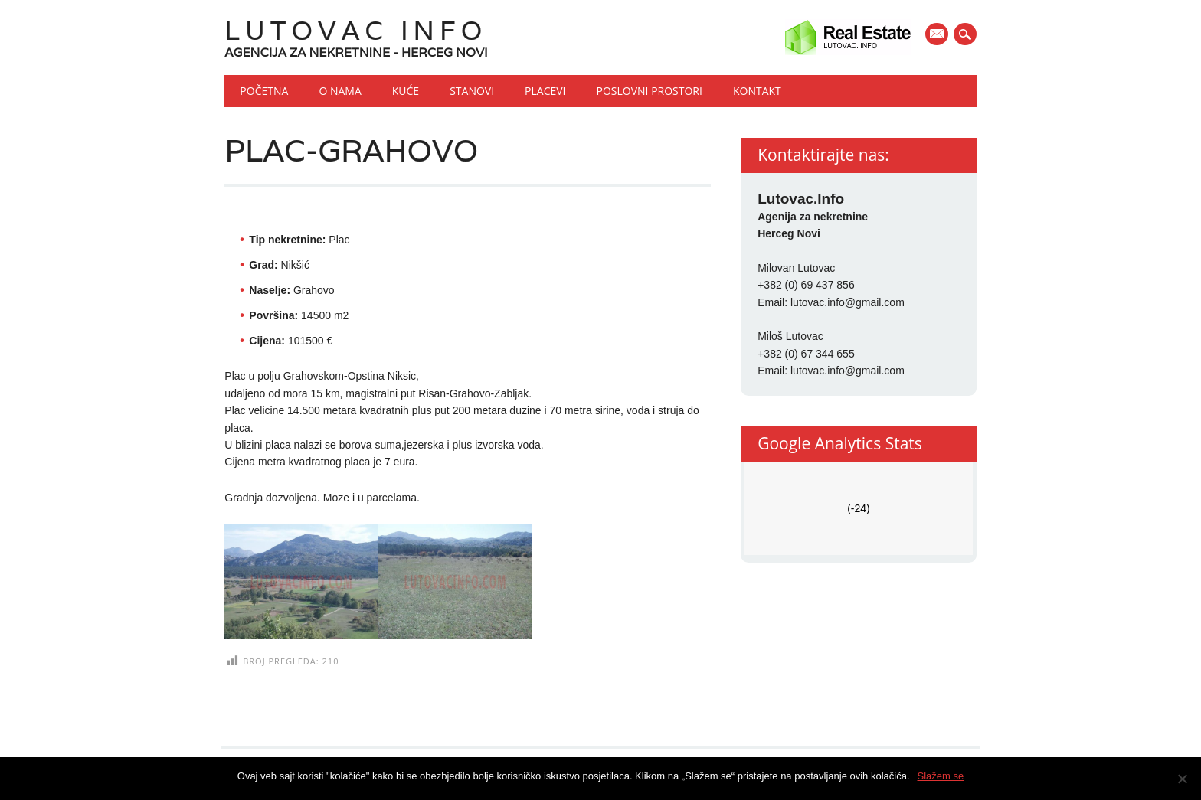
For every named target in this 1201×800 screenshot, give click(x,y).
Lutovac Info (355, 30)
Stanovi (472, 90)
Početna (264, 90)
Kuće (405, 90)
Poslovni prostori (649, 90)
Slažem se (941, 776)
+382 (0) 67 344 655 (806, 354)
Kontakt (757, 90)
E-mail (938, 35)
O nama (340, 90)
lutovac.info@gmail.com (847, 302)
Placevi (545, 90)
